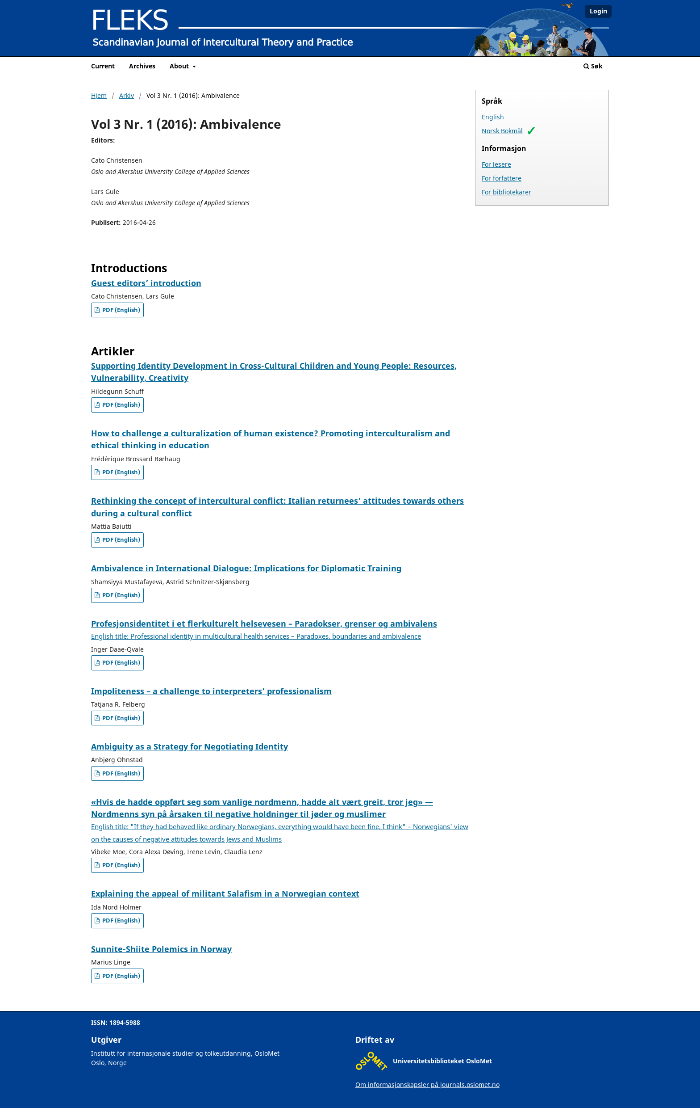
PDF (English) (120, 310)
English (493, 117)
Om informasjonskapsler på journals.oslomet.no (427, 1084)
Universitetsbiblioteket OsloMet (442, 1061)
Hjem (99, 95)
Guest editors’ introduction (146, 283)
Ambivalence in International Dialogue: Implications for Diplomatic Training (246, 568)
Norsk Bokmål (502, 130)
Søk (593, 66)
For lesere (496, 164)
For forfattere (501, 178)
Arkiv (126, 95)
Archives (142, 66)
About (180, 66)
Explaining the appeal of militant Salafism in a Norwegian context (225, 893)
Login (598, 11)
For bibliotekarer (506, 192)
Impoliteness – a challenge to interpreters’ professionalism (211, 691)
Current (103, 66)
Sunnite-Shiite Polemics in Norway (161, 949)
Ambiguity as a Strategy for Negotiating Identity (189, 746)
